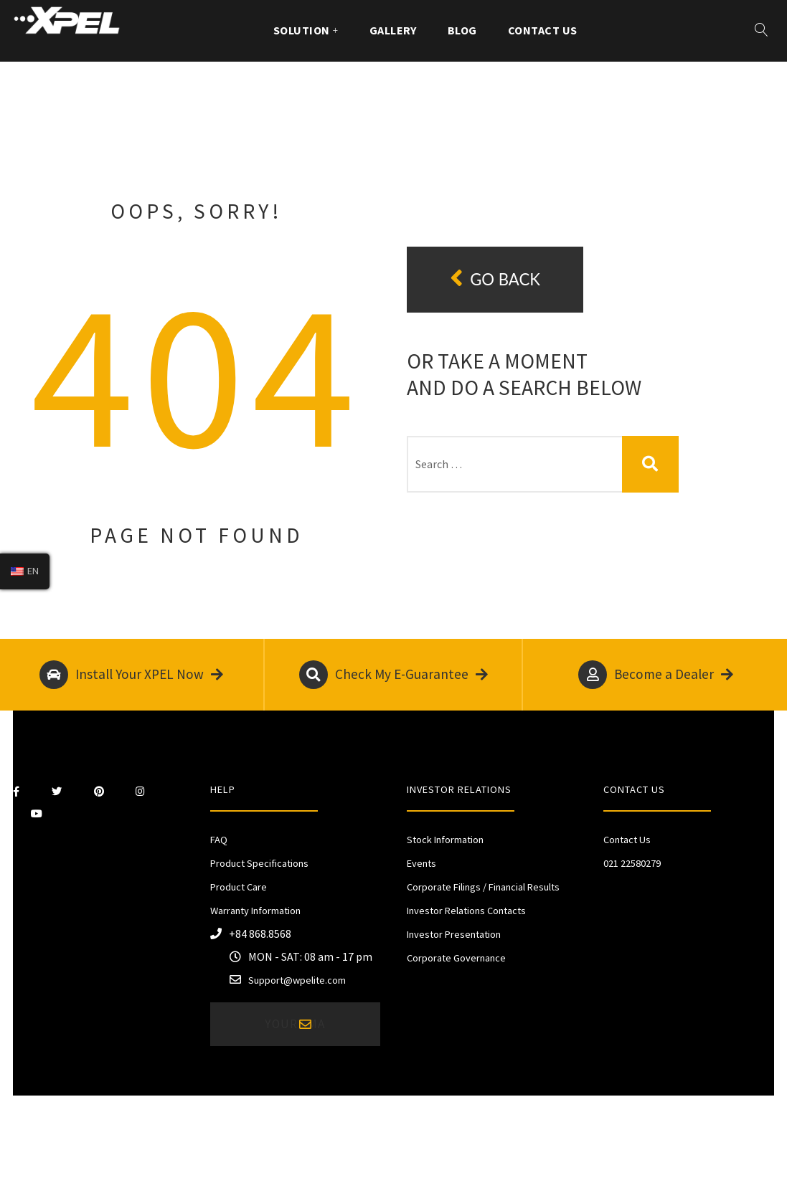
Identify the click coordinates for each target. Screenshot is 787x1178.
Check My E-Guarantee (393, 674)
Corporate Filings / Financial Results (483, 886)
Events (421, 863)
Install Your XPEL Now (131, 674)
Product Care (238, 886)
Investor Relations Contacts (466, 910)
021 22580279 (632, 863)
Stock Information (445, 839)
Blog (462, 30)
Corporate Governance (456, 957)
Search (650, 464)
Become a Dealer (655, 674)
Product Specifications (259, 863)
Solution (301, 30)
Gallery (393, 30)
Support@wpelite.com (297, 980)
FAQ (218, 839)
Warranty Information (255, 910)
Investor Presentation (454, 934)
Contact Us (543, 30)
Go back (495, 278)
